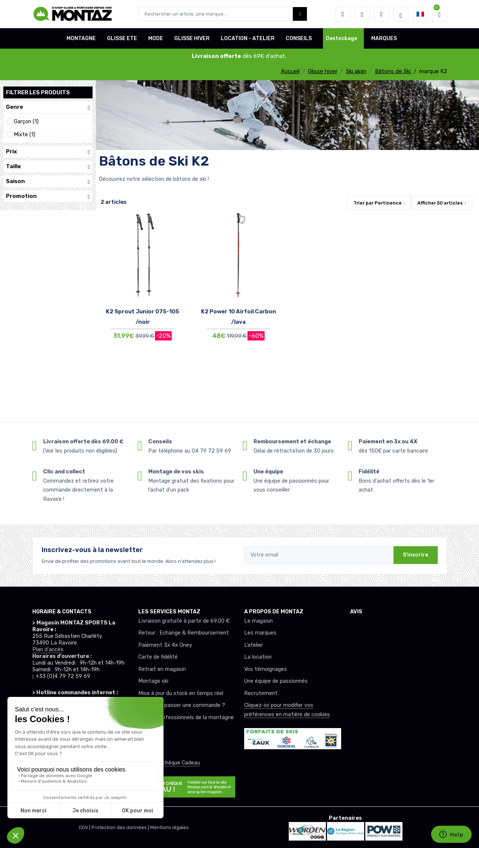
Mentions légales (169, 827)
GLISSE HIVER (192, 38)
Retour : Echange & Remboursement (183, 633)
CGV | (85, 827)
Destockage (341, 38)
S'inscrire (415, 555)
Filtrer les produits (38, 92)
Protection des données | (120, 827)
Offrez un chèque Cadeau (169, 763)
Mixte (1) (24, 134)
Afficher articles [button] (440, 203)
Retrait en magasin (162, 669)
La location (258, 657)
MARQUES (384, 38)
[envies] (362, 14)
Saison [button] (48, 181)
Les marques (260, 633)
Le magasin (258, 621)
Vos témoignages (265, 669)
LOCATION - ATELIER (248, 38)
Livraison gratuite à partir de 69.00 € (184, 621)
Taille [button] (48, 166)
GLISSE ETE (122, 38)
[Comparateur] (381, 14)
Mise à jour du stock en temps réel (180, 693)
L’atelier (253, 645)
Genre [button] (48, 107)
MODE (155, 38)
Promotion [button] (48, 196)
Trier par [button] (377, 203)
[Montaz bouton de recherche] (300, 14)
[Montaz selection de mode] (401, 14)
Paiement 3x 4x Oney (165, 645)
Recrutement (261, 693)
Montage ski (153, 681)
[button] (343, 14)
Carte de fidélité (158, 657)
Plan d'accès (48, 649)
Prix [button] (48, 151)
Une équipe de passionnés (276, 681)
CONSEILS (299, 38)
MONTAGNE (81, 38)
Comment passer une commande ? (181, 705)
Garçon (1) (26, 121)
